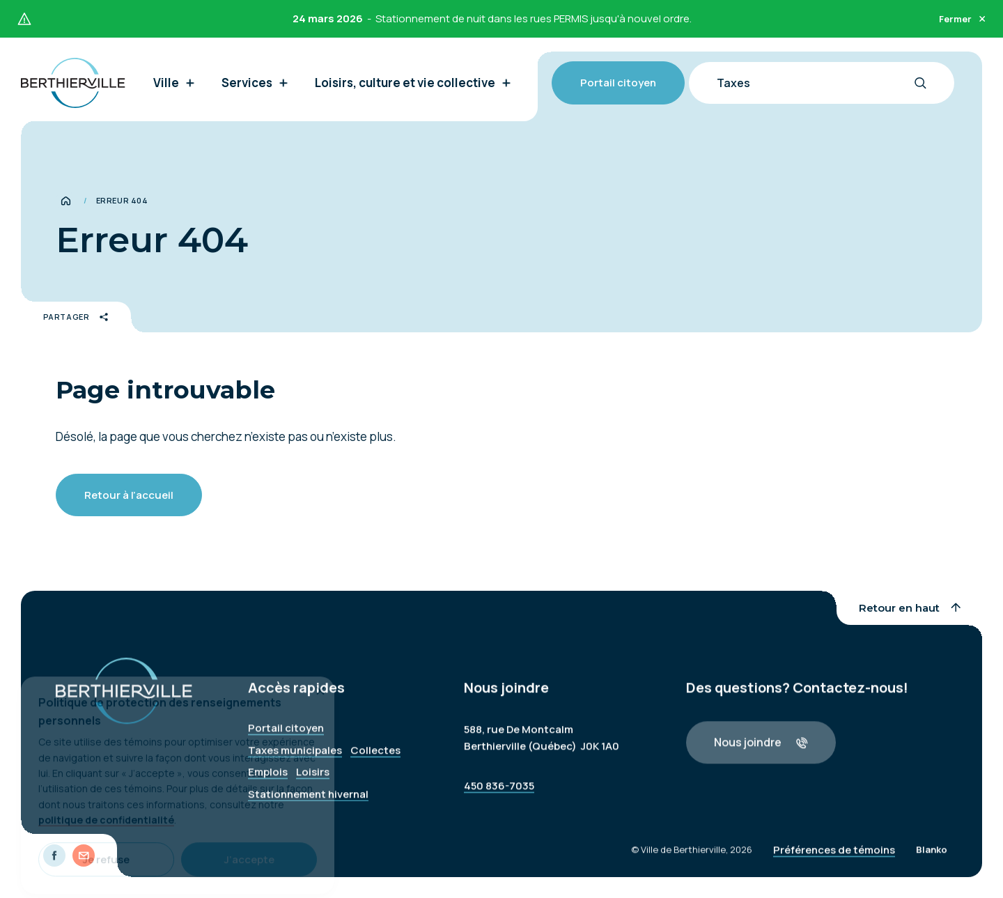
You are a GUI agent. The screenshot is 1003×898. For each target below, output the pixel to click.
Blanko (931, 857)
